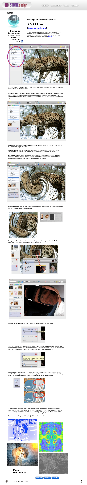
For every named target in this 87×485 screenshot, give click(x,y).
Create (50, 36)
